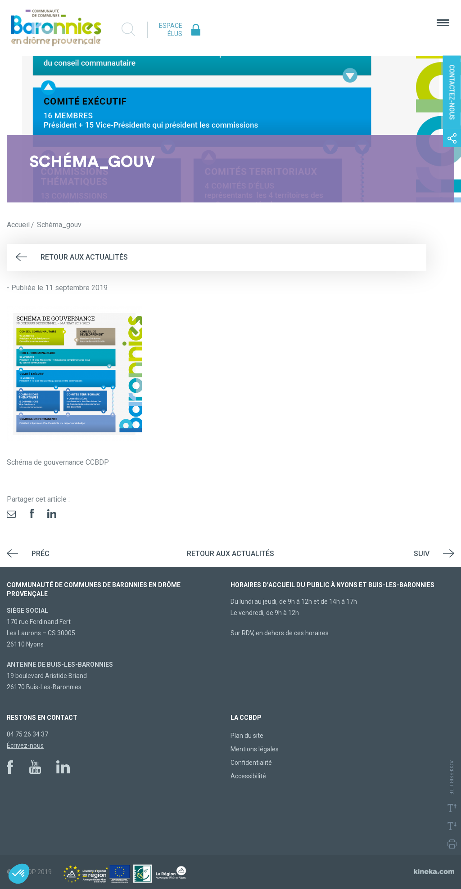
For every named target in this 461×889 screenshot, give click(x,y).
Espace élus (170, 29)
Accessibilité (248, 776)
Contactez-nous (452, 92)
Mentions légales (254, 749)
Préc (41, 553)
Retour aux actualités (84, 257)
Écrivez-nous (25, 745)
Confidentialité (251, 762)
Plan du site (246, 735)
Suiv (421, 553)
